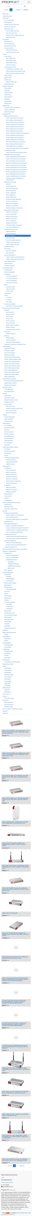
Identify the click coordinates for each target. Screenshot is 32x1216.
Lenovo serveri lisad (11, 410)
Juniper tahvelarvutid (9, 109)
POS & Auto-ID (6, 694)
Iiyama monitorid (10, 321)
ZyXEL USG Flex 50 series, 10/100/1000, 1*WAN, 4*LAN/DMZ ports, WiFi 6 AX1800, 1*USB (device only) (15, 867)
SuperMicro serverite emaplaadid (14, 306)
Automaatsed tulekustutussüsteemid (13, 380)
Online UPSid (7, 56)
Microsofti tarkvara (9, 698)
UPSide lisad (7, 80)
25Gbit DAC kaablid (9, 352)
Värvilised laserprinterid (10, 534)
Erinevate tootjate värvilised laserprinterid (16, 538)
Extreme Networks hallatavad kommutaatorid (17, 133)
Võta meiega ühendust (7, 1182)
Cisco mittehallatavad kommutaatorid (15, 161)
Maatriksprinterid (8, 521)
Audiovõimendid (8, 651)
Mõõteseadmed (6, 687)
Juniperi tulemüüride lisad (12, 242)
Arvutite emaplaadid (9, 272)
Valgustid (4, 711)
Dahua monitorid (10, 314)
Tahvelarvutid (5, 105)
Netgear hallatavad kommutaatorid (15, 139)
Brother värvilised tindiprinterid (14, 542)
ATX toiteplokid (8, 425)
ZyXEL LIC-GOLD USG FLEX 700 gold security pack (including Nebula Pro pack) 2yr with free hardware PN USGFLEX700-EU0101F (15, 979)
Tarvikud (4, 415)
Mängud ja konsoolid (7, 664)
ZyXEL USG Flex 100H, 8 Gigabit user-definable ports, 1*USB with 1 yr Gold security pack (15, 1092)
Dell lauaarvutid (8, 41)
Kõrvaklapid (7, 653)
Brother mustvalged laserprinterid (14, 525)
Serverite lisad (8, 404)
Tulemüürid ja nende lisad (11, 229)
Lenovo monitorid (10, 323)
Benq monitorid (10, 312)
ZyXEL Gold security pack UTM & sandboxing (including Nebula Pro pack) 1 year (14, 957)
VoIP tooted (7, 248)
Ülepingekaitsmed (9, 84)
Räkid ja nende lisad (7, 86)
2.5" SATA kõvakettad (11, 278)
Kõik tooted (5, 14)
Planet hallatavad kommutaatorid (14, 131)
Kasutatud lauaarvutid (10, 46)
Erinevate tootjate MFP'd (10, 547)
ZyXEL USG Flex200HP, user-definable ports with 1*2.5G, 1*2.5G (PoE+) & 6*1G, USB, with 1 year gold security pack (15, 732)
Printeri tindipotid (8, 419)
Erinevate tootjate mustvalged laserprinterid (17, 528)
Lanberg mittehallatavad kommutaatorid (16, 167)
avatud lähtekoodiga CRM (23, 1213)
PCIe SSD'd (9, 302)
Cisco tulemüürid (10, 238)
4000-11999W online (11, 62)
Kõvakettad (7, 274)
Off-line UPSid (8, 75)
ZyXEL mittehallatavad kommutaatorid (16, 158)
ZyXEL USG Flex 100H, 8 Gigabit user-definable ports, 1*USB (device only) (15, 1114)
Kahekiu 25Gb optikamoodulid (12, 365)
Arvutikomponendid (7, 268)
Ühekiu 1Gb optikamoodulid (11, 374)
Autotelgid (8, 576)
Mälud (5, 285)
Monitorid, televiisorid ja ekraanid (11, 308)
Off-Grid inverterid (9, 432)
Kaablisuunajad (8, 92)
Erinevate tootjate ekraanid (13, 342)
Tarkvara (4, 696)
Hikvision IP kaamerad (12, 479)
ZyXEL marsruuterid (11, 214)
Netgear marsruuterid (11, 223)
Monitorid (6, 310)
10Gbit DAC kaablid (9, 350)
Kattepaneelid (7, 94)
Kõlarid (6, 640)
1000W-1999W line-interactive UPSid (15, 71)
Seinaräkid (7, 90)
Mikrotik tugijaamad (11, 190)
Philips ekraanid (10, 337)
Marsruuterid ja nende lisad (11, 210)
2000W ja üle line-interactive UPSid (15, 73)
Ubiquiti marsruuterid (11, 218)
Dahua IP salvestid (11, 487)
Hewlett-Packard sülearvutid (11, 24)
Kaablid (4, 666)
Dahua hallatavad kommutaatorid (14, 144)
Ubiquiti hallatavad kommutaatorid (15, 126)
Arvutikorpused (8, 270)
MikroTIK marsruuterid (12, 212)
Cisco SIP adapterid (11, 250)
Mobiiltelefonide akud (13, 563)
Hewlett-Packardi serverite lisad (14, 408)
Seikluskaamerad (8, 619)
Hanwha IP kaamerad (11, 476)
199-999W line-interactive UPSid (14, 69)
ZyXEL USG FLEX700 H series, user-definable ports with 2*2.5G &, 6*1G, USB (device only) (14, 1159)
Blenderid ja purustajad (10, 583)
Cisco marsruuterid (11, 220)
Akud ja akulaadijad (9, 417)
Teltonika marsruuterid (12, 216)
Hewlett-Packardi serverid (11, 400)
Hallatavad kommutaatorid (11, 116)
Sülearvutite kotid (10, 37)
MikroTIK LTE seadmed (12, 203)
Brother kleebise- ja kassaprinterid (15, 515)
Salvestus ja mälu (7, 387)
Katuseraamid (9, 580)
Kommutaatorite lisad (9, 150)
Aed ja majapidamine (7, 572)
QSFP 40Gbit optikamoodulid (11, 368)
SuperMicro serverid (9, 397)
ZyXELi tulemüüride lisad (12, 244)
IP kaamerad (7, 468)
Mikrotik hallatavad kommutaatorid (15, 122)
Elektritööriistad (8, 587)
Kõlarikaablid (7, 672)
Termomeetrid (7, 453)
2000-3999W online (11, 60)
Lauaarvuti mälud (10, 287)
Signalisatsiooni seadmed (9, 378)
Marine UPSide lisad (11, 82)
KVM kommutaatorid (11, 412)
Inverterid (6, 429)
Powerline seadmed (9, 265)
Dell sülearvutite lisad (11, 33)
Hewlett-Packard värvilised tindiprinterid (16, 545)
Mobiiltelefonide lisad (11, 559)
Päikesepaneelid (8, 440)
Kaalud (6, 593)
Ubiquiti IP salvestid (11, 491)
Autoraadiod (7, 638)
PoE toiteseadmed (9, 438)
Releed (6, 634)
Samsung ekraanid (11, 340)
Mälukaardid (11, 568)
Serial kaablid (7, 681)
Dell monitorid (9, 316)
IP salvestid (7, 485)
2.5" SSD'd (9, 297)
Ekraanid (6, 335)
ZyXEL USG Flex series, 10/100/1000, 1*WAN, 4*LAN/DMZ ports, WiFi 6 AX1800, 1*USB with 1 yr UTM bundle (15, 1137)
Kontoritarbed (6, 660)
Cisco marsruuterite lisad (12, 227)
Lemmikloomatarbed (9, 602)
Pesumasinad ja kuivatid (10, 615)
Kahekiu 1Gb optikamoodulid (11, 363)
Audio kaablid (7, 668)
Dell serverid (7, 395)
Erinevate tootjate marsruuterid (14, 225)
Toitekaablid (7, 683)
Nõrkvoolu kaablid (9, 674)
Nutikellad (5, 630)
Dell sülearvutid (8, 22)
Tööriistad (6, 623)
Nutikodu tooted (8, 263)
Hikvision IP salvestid (11, 489)
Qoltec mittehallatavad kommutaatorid (16, 156)
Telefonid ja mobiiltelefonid (9, 551)
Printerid (4, 511)
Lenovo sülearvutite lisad (12, 31)
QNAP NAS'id (7, 504)
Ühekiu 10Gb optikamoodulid (11, 372)
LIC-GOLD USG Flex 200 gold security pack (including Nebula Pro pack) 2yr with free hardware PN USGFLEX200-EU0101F (14, 1024)
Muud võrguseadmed (9, 261)
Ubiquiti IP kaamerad (11, 483)
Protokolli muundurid (9, 451)
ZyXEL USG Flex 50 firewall (9, 913)
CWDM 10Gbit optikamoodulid (12, 357)
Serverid (4, 393)
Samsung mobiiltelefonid (12, 557)
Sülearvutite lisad (8, 29)
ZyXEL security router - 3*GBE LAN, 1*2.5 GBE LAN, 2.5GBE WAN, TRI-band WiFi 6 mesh (15, 822)
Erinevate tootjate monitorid (13, 329)
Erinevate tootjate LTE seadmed (14, 208)
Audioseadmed (6, 636)
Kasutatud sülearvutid (10, 26)
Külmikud (6, 600)
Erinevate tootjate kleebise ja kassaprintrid (17, 519)
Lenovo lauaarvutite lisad (12, 52)
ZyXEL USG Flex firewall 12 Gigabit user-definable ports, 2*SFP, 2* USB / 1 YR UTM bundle (13, 844)
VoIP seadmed (10, 253)
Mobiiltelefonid (8, 553)
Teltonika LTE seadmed (12, 205)
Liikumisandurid (8, 494)
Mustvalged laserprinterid (10, 523)
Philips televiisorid (10, 333)
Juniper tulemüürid (11, 231)
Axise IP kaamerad (11, 470)
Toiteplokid (7, 445)
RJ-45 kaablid (7, 677)
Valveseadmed (6, 466)
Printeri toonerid (8, 421)
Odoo (8, 1212)
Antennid (8, 184)
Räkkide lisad (7, 103)
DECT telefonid (8, 570)
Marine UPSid (7, 77)
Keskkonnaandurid (11, 459)
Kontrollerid (7, 449)
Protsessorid (7, 293)
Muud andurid (7, 496)
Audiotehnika (5, 649)
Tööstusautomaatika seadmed (10, 447)
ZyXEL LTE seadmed (11, 201)
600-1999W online (11, 58)
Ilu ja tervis (7, 591)
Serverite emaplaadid (9, 304)
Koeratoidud (9, 608)
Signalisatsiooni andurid (10, 383)
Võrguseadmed (6, 114)
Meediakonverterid (9, 246)
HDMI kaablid (7, 670)
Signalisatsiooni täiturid (10, 385)
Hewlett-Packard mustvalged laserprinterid (17, 530)
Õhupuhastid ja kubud (10, 628)
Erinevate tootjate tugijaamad (13, 199)
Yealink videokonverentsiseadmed (15, 259)
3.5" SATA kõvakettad (11, 282)
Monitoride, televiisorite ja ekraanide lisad (15, 344)
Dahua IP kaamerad (11, 474)
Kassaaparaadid (8, 645)
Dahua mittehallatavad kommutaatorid (16, 165)
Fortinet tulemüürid (11, 233)
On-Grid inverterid (9, 434)
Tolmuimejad (7, 621)
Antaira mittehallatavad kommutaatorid (16, 176)
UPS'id (4, 54)
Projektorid (5, 700)
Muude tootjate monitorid (12, 325)
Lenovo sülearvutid (9, 20)
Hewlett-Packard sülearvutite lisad (15, 35)
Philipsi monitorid (10, 327)
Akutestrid (6, 689)
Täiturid (6, 455)
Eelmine (6, 9)
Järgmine (18, 9)
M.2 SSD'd (9, 299)
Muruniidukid (7, 610)
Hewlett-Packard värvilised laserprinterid (16, 536)
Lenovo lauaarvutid (9, 43)
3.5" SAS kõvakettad (11, 280)
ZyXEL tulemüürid (10, 235)
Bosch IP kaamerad (11, 472)
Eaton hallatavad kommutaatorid (14, 146)
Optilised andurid (10, 464)
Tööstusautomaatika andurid (11, 457)
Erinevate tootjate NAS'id (10, 509)
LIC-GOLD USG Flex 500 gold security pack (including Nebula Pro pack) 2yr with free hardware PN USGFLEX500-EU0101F (14, 1002)
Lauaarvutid (5, 39)
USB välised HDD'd (9, 391)
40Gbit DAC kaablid (9, 355)
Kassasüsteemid (6, 643)
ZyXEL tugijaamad (11, 195)
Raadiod (6, 655)
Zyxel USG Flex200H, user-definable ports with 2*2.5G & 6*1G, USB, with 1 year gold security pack (15, 777)
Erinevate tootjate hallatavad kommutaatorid (17, 148)
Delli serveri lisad (10, 406)
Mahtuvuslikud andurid (12, 462)
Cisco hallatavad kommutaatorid (14, 120)
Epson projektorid (8, 704)
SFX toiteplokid (8, 442)
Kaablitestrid (7, 692)
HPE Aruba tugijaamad (12, 188)
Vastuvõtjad (7, 657)
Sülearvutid (5, 18)
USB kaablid (7, 685)
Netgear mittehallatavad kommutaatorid (16, 169)
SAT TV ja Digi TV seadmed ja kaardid (12, 709)
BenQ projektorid (8, 702)
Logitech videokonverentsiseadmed (15, 257)
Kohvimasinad (8, 595)
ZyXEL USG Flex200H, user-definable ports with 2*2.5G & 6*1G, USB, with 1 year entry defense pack (15, 799)
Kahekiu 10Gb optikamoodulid (12, 361)
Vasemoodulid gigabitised (11, 370)
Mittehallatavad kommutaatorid (12, 154)
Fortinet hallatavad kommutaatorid (15, 137)
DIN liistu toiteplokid (9, 427)
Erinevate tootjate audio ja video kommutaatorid (14, 549)
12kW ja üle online (11, 65)
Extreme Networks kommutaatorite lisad (16, 152)
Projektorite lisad (8, 706)
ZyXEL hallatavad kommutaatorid (14, 118)
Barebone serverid (9, 402)
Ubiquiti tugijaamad (11, 197)
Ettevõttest (13, 1190)
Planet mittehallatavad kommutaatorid (16, 171)
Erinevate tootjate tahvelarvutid (12, 107)
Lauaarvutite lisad (8, 48)
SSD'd (6, 295)
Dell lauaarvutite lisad (11, 50)
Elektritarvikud (8, 585)
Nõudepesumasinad (9, 613)
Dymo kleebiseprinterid (12, 517)
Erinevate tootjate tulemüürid (13, 240)
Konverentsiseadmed (9, 255)
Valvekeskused (8, 500)
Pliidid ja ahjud (8, 617)
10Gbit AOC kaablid (9, 348)
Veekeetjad (7, 626)
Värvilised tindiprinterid (10, 540)
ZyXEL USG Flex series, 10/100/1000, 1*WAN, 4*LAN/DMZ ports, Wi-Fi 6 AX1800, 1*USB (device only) (15, 1069)
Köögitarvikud (7, 598)
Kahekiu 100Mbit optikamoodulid (12, 359)
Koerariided (9, 604)
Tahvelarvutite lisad (9, 111)
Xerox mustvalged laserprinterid (14, 532)
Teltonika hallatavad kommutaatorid (15, 124)
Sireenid (6, 498)
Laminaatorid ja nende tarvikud (12, 662)
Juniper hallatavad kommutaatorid (15, 135)
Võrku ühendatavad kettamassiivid (11, 502)
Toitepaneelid (7, 101)
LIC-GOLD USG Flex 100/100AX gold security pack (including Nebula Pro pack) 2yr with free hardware (15, 1047)
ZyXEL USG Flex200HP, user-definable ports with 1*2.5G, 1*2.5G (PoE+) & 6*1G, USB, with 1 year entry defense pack (15, 754)
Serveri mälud (9, 291)
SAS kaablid (7, 679)
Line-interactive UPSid (10, 67)
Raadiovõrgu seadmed (10, 182)
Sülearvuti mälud (10, 289)
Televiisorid (7, 331)
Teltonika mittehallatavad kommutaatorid (16, 163)
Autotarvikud (7, 574)
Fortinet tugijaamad (11, 186)
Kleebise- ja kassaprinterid (11, 513)
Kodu (2, 1177)
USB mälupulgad (8, 389)
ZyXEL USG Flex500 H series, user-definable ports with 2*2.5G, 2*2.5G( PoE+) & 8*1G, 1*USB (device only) (15, 889)
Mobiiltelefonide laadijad (14, 566)
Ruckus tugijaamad (11, 192)
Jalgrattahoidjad (10, 578)
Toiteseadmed (6, 423)
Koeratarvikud (9, 606)
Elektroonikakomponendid (9, 632)
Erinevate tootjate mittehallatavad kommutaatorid (14, 179)
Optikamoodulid (6, 346)
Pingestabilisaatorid (9, 436)
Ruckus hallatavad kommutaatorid (15, 128)
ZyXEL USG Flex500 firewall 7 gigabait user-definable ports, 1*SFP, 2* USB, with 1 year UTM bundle (15, 934)
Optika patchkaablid (9, 376)
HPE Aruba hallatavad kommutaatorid (15, 141)
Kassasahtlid (7, 647)
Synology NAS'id (8, 506)
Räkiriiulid (6, 99)
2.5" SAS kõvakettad (11, 276)
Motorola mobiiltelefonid (12, 555)
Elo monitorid (9, 318)
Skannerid (5, 713)
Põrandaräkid (7, 88)
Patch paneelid (8, 97)
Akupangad (11, 561)
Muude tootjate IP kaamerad (13, 481)
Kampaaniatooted (7, 16)
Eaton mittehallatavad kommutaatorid (15, 174)
